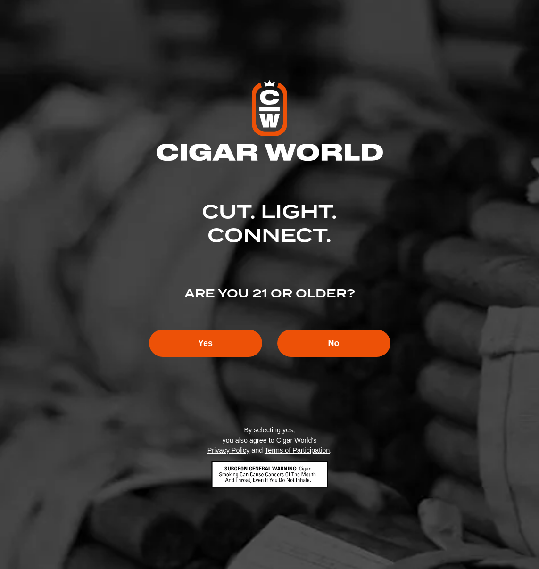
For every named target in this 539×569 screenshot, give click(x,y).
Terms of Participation (297, 450)
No (334, 343)
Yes (205, 343)
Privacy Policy (228, 450)
